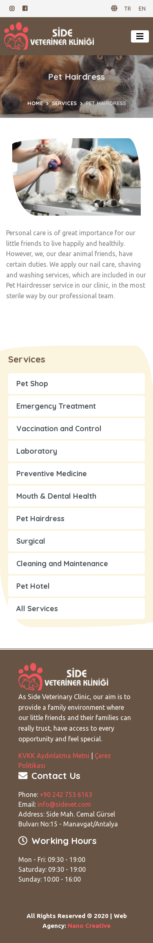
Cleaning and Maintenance (62, 563)
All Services (37, 608)
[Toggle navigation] (140, 36)
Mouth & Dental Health (56, 496)
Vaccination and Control (59, 428)
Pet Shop (32, 383)
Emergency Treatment (56, 406)
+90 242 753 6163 (66, 794)
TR (127, 8)
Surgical (30, 541)
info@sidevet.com (64, 804)
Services (64, 103)
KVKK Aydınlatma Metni (53, 755)
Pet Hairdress (40, 518)
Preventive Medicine (51, 473)
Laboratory (36, 451)
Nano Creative (89, 925)
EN (142, 8)
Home (35, 103)
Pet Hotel (33, 586)
